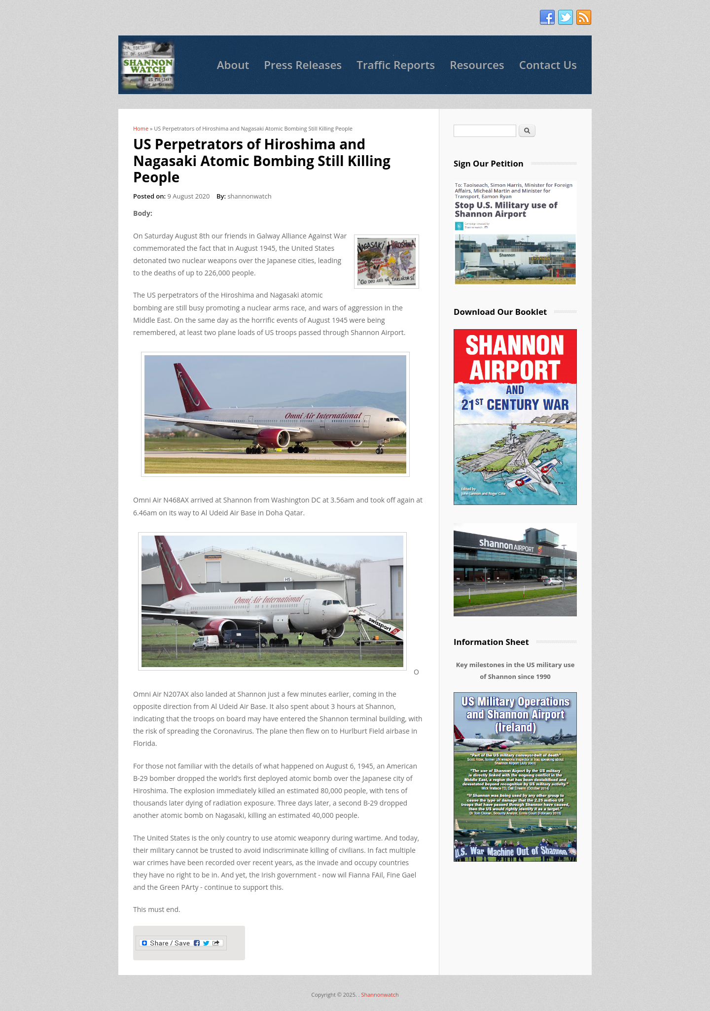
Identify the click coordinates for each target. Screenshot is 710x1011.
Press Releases (303, 64)
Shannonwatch (379, 994)
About (233, 64)
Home (140, 128)
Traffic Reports (395, 64)
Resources (477, 64)
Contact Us (548, 64)
